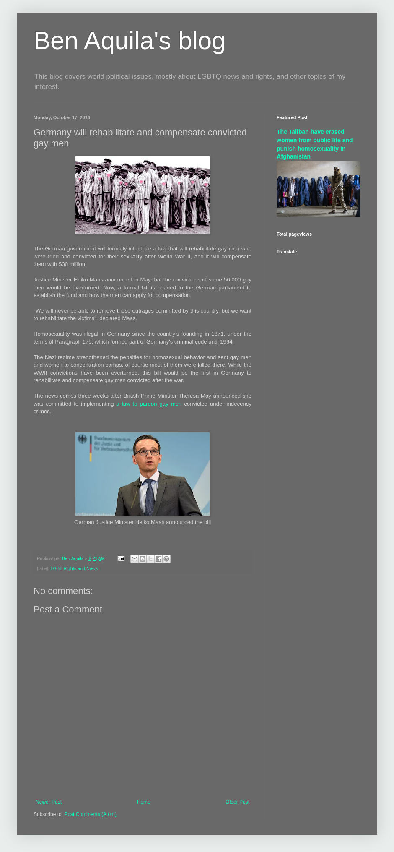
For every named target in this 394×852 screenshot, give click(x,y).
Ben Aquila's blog (130, 40)
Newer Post (49, 802)
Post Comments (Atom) (90, 814)
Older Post (237, 802)
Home (143, 802)
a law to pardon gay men (149, 404)
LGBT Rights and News (74, 568)
